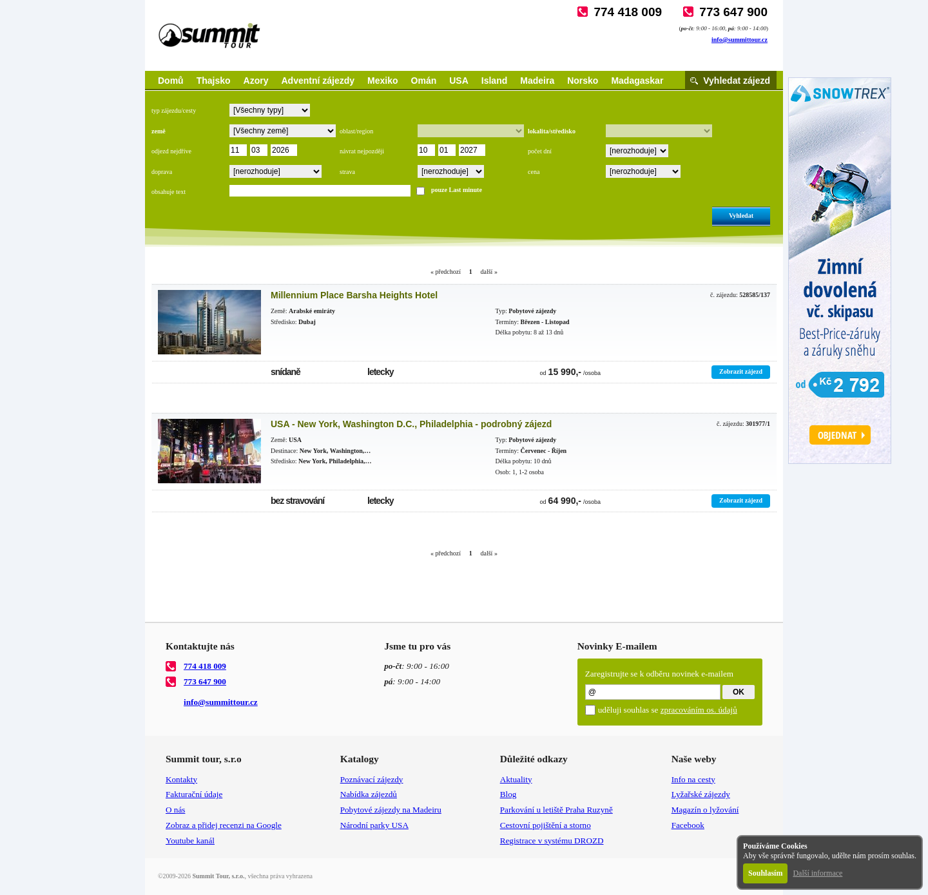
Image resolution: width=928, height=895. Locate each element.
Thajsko (214, 80)
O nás (175, 809)
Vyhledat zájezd (736, 80)
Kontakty (181, 779)
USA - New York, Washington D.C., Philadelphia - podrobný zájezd (411, 424)
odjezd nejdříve (171, 151)
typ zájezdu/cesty (173, 110)
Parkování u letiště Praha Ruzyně (556, 809)
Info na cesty (693, 779)
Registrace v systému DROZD (552, 840)
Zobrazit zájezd (740, 371)
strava (347, 171)
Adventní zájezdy (317, 80)
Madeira (537, 80)
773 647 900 (733, 12)
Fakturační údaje (194, 794)
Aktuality (516, 779)
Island (494, 80)
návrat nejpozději (362, 151)
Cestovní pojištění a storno (545, 825)
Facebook (688, 825)
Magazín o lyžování (705, 809)
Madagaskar (637, 80)
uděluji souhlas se (667, 710)
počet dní (540, 151)
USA (459, 80)
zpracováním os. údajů (699, 710)
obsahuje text (168, 191)
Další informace (817, 873)
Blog (508, 794)
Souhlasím (765, 873)
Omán (424, 80)
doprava (161, 171)
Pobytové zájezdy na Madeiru (390, 809)
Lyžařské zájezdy (701, 794)
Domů (171, 80)
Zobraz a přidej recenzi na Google (224, 825)
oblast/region (356, 131)
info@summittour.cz (739, 39)
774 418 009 (628, 12)
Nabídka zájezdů (368, 794)
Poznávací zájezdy (371, 779)
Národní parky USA (374, 825)
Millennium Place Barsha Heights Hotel (354, 295)
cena (533, 171)
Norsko (582, 80)
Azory (256, 80)
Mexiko (382, 80)
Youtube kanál (190, 840)
